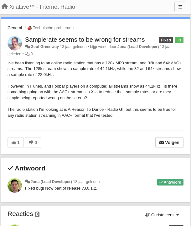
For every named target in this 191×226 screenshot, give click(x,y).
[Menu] (180, 7)
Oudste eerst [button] (162, 215)
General (15, 27)
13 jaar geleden (86, 182)
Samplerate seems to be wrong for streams (85, 39)
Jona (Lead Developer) (138, 47)
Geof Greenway (44, 47)
